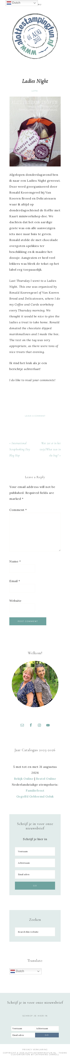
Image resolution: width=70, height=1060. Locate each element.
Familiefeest (35, 790)
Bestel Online (46, 778)
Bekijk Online (24, 778)
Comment (18, 510)
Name (15, 561)
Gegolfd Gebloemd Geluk (35, 796)
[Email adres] (35, 874)
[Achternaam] (35, 863)
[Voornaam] (35, 851)
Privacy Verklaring (35, 1050)
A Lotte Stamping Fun (35, 36)
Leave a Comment (35, 416)
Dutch (17, 971)
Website (15, 600)
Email (14, 581)
